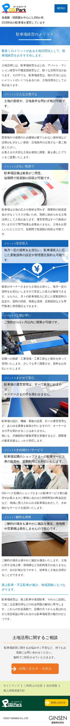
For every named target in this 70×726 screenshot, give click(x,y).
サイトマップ (11, 685)
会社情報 (51, 685)
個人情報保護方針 (14, 690)
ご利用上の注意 (33, 685)
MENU (61, 8)
